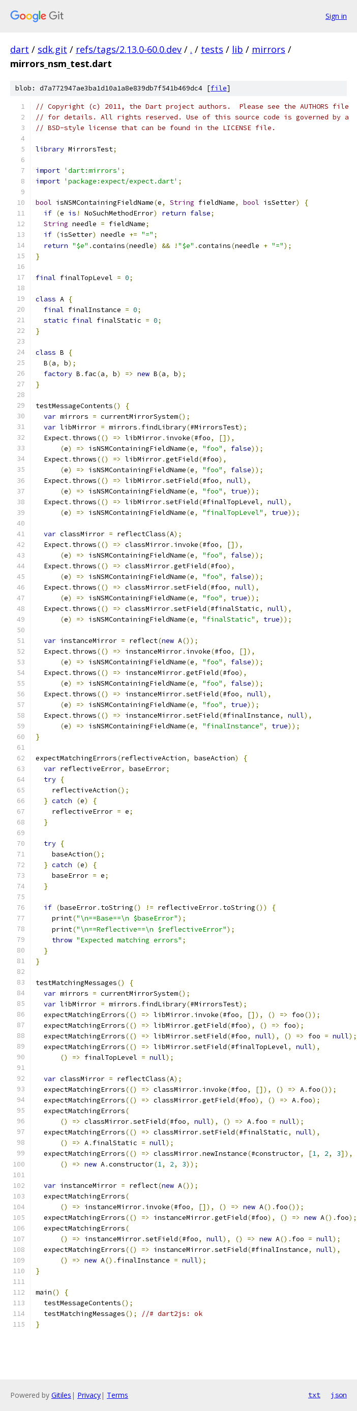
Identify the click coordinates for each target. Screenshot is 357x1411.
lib (237, 49)
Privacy (89, 1395)
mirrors (268, 49)
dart (19, 49)
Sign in (336, 16)
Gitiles (61, 1395)
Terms (117, 1395)
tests (212, 49)
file (219, 88)
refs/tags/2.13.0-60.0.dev (129, 49)
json (339, 1394)
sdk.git (52, 49)
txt (314, 1394)
